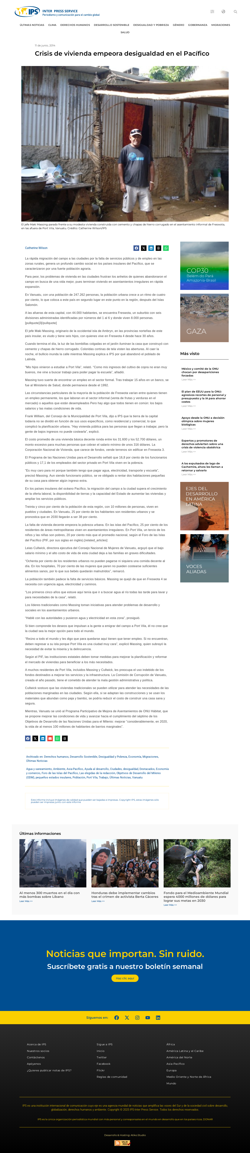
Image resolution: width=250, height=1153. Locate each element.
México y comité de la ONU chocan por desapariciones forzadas (200, 372)
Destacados (147, 769)
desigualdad (130, 769)
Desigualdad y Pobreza (151, 24)
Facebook (103, 1063)
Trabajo (103, 777)
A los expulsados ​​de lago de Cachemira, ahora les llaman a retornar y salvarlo (202, 467)
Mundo (171, 1083)
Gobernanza (197, 24)
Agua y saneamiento (39, 769)
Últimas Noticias (32, 24)
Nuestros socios (38, 1051)
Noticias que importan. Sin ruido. (125, 953)
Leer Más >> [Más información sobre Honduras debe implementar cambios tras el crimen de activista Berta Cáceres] (98, 901)
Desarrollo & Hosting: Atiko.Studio (125, 1135)
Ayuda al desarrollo (96, 769)
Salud (125, 32)
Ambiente (59, 769)
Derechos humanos (75, 24)
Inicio (100, 1051)
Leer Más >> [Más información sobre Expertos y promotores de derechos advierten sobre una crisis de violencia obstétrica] (189, 451)
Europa (171, 1070)
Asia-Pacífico (75, 769)
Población (79, 777)
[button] (235, 12)
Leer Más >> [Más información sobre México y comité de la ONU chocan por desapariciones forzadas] (189, 379)
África (170, 1044)
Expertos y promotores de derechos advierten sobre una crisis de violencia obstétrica (202, 444)
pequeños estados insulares (53, 777)
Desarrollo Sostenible (111, 24)
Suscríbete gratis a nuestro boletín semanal (125, 966)
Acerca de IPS (36, 1044)
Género (178, 24)
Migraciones (220, 24)
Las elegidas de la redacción (97, 773)
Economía (134, 756)
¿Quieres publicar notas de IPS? (49, 1070)
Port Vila (92, 777)
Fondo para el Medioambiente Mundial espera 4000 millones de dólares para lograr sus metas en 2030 (196, 897)
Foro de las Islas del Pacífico (60, 773)
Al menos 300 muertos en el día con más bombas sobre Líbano (49, 895)
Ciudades (116, 769)
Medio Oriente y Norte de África (188, 1076)
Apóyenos (34, 1063)
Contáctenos (36, 1057)
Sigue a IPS (105, 1044)
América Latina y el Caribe (184, 1051)
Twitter (102, 1057)
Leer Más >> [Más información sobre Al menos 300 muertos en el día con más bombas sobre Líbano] (26, 901)
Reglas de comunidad (112, 1076)
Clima (52, 24)
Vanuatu (137, 777)
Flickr (101, 1070)
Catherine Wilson (36, 248)
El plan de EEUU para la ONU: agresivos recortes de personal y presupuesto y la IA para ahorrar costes (204, 397)
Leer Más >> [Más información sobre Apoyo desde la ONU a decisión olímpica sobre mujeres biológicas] (189, 428)
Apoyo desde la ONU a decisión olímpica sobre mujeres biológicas (203, 421)
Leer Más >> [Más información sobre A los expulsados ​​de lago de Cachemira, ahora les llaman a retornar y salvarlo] (189, 474)
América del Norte (179, 1057)
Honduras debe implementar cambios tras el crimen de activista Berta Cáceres (124, 895)
